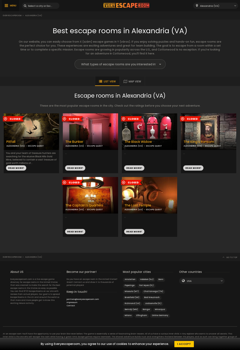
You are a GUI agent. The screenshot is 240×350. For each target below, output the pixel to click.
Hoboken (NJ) (147, 279)
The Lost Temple (137, 205)
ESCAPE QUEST (36, 145)
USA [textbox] (189, 281)
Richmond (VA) (132, 303)
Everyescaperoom (12, 15)
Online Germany (160, 315)
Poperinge (129, 285)
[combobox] (215, 6)
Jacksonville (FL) (153, 303)
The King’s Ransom (199, 142)
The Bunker (74, 142)
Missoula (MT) (132, 291)
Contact (71, 305)
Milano (128, 315)
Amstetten (130, 279)
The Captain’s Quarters (84, 205)
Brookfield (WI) (132, 297)
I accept (184, 344)
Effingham (141, 315)
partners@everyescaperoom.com (83, 299)
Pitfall (10, 142)
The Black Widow (138, 142)
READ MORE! (16, 167)
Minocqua (160, 309)
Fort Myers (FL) (146, 285)
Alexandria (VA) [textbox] (209, 6)
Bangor (146, 309)
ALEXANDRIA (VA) (15, 145)
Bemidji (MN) (131, 309)
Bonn (160, 279)
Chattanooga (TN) (153, 291)
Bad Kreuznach (152, 297)
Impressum (72, 302)
